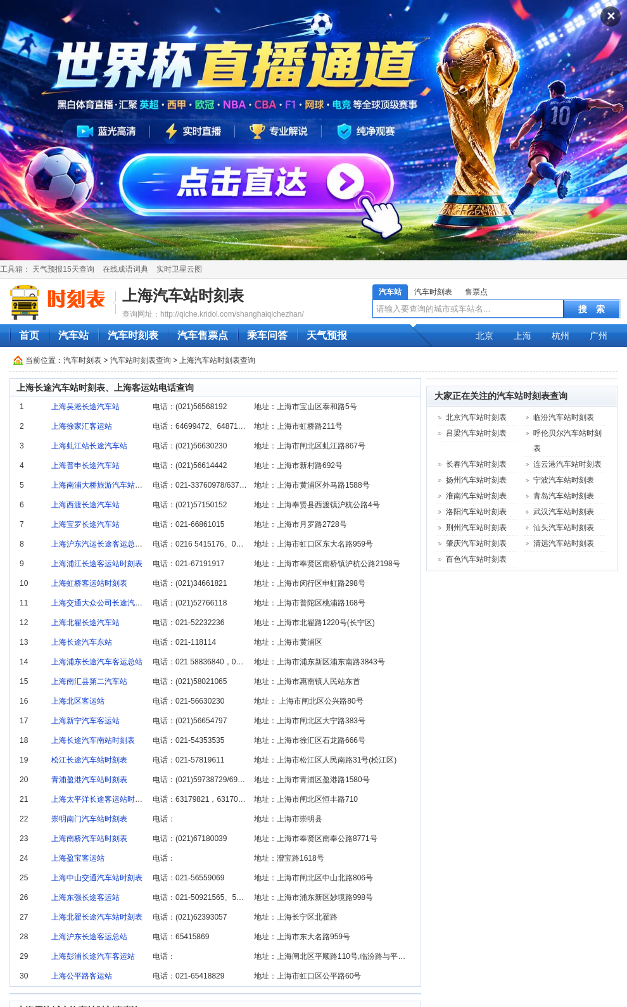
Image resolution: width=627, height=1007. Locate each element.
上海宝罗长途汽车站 (85, 524)
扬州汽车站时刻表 (476, 480)
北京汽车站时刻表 (476, 417)
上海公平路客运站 (81, 976)
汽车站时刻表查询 (140, 360)
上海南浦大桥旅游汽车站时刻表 (104, 485)
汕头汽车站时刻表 (563, 527)
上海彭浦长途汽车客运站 (93, 956)
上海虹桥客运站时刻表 (89, 583)
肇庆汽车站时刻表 (476, 543)
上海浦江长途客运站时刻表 (96, 563)
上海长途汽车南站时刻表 (93, 740)
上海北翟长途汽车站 (85, 622)
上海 (522, 336)
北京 (484, 336)
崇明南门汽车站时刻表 (89, 818)
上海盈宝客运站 (77, 858)
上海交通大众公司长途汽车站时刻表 (112, 602)
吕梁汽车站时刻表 (476, 433)
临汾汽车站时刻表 (563, 417)
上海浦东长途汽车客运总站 (96, 661)
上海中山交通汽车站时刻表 (96, 877)
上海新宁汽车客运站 (85, 720)
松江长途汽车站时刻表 (89, 760)
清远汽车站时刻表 (563, 543)
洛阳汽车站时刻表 (476, 511)
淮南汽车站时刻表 (476, 495)
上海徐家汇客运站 (81, 426)
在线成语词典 (125, 269)
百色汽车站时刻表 (476, 559)
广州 (598, 336)
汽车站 (390, 292)
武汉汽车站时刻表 (563, 511)
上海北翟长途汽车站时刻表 (96, 917)
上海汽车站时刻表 (183, 295)
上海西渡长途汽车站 (85, 504)
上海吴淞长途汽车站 (85, 406)
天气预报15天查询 (63, 269)
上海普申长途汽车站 (85, 465)
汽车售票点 (202, 335)
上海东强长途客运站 (85, 897)
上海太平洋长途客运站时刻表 (100, 799)
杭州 (560, 336)
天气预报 (327, 335)
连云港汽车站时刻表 (567, 464)
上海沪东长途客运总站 (89, 936)
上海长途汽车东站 (81, 642)
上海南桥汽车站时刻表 (89, 838)
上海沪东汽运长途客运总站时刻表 (108, 544)
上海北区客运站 (77, 701)
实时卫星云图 (179, 269)
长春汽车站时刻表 (476, 464)
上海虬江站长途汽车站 (89, 445)
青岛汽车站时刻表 (563, 495)
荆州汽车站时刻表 (476, 527)
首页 (29, 335)
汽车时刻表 (433, 292)
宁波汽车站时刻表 (563, 480)
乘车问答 (267, 335)
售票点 (476, 292)
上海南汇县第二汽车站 (89, 681)
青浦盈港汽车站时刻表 (89, 779)
